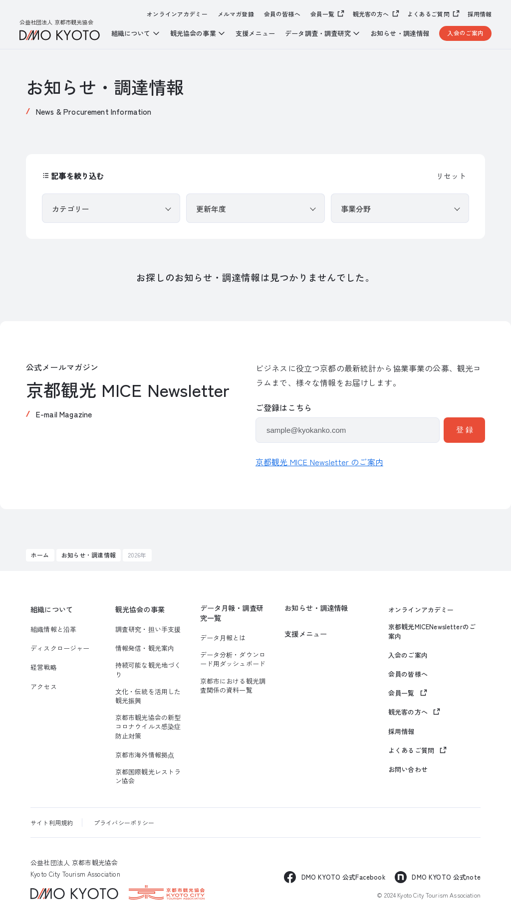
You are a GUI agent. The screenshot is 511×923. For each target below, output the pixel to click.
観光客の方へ (371, 13)
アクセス (43, 686)
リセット (451, 176)
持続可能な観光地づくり (148, 670)
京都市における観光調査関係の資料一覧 (233, 686)
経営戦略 (43, 667)
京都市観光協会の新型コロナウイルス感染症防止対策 (148, 726)
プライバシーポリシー (124, 822)
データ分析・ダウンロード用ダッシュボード (233, 659)
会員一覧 (322, 13)
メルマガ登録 (236, 14)
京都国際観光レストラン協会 (148, 776)
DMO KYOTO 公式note (446, 877)
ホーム (40, 555)
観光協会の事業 (140, 609)
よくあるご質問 (428, 13)
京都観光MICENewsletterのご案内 (432, 631)
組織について (51, 609)
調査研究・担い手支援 (148, 629)
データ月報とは (223, 637)
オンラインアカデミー (177, 14)
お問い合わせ (408, 769)
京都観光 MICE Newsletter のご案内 (319, 462)
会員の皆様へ (282, 14)
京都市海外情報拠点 (144, 754)
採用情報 (480, 14)
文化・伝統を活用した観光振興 (148, 696)
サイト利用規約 (51, 822)
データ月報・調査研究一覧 (231, 613)
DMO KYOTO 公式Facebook (343, 877)
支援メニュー (255, 33)
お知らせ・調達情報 (399, 33)
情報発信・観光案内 (144, 648)
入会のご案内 (465, 32)
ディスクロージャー (59, 648)
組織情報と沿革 (53, 629)
